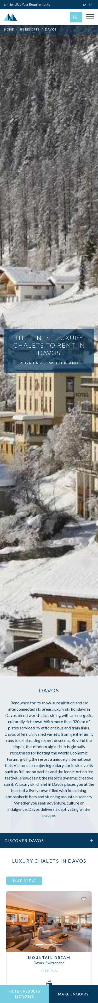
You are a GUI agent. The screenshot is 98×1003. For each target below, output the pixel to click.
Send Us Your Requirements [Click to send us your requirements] (27, 4)
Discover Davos (49, 840)
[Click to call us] (85, 4)
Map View (24, 880)
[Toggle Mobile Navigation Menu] (90, 17)
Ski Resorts (29, 29)
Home (9, 29)
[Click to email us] (91, 4)
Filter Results (24, 994)
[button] (12, 921)
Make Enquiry (73, 994)
